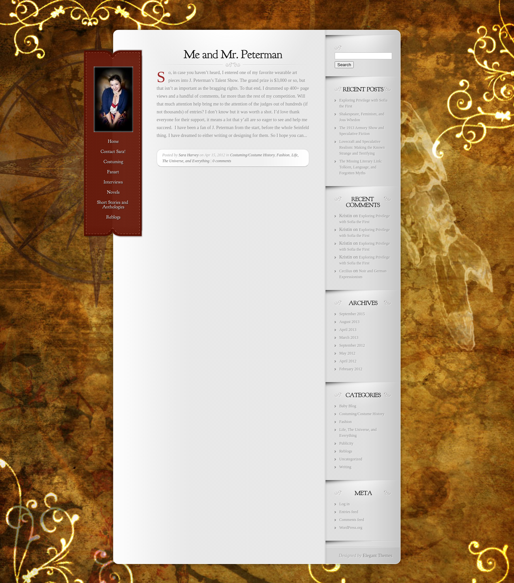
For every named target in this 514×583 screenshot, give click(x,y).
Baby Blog (347, 406)
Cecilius (345, 271)
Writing (345, 467)
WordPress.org (350, 527)
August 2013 (349, 322)
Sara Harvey (189, 155)
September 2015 (352, 314)
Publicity (346, 443)
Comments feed (351, 519)
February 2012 (350, 369)
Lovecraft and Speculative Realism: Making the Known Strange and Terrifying (362, 147)
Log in (344, 504)
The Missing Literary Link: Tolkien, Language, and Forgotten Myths (360, 167)
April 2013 (347, 329)
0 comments (221, 161)
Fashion (283, 155)
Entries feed (348, 512)
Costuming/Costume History (252, 155)
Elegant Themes (377, 555)
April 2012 (347, 361)
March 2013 (348, 337)
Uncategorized (350, 459)
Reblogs (345, 451)
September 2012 (352, 345)
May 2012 (347, 353)
